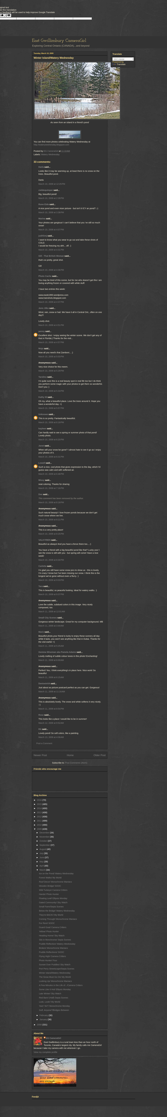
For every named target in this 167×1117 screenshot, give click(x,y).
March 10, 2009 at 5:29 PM (51, 371)
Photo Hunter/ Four (48, 960)
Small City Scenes (47, 618)
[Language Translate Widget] (123, 59)
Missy (41, 480)
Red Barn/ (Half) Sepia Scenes (53, 998)
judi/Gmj (42, 236)
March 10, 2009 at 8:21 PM (51, 519)
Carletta (42, 566)
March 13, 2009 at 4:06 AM (51, 737)
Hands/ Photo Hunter (49, 894)
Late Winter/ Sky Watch (50, 993)
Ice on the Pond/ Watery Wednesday (56, 873)
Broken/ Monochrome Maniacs (53, 948)
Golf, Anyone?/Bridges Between (54, 1010)
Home (70, 755)
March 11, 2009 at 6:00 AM (51, 660)
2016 (39, 800)
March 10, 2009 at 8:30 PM (51, 560)
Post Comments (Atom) (76, 763)
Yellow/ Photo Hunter (49, 931)
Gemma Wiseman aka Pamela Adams (57, 652)
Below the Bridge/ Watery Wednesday (57, 911)
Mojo (40, 348)
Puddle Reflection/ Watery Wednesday (57, 944)
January (44, 1019)
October (44, 841)
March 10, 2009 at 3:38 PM (51, 212)
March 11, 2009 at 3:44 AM (51, 626)
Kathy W (42, 397)
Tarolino (42, 377)
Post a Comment (44, 743)
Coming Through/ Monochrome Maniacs (58, 919)
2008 (39, 1024)
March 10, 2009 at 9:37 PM (51, 594)
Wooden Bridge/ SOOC (50, 886)
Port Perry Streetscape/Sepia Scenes (56, 969)
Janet (41, 446)
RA (39, 729)
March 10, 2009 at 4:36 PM (51, 270)
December (45, 832)
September (45, 845)
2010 (39, 825)
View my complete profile (45, 1052)
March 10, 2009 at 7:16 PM (51, 488)
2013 (39, 812)
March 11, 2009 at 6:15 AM (51, 677)
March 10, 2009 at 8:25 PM (51, 534)
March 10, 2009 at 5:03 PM (51, 356)
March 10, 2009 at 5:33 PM (51, 391)
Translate (119, 64)
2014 (39, 808)
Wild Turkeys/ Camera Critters (53, 890)
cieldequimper (45, 190)
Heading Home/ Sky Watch (51, 935)
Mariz (41, 632)
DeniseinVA (44, 683)
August (43, 849)
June (42, 857)
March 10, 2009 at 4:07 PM (51, 229)
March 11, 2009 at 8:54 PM (51, 709)
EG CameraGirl (53, 1038)
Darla (41, 167)
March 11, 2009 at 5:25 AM (51, 646)
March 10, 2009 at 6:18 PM (51, 422)
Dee (40, 494)
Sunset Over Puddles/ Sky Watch (54, 964)
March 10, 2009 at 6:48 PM (51, 474)
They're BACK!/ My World (51, 915)
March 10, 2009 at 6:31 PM (51, 457)
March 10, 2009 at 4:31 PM (51, 250)
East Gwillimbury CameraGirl (59, 40)
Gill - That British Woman (51, 256)
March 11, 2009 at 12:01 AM (51, 611)
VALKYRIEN (44, 540)
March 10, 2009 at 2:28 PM (51, 198)
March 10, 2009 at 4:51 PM (51, 325)
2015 (39, 804)
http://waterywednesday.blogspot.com (51, 145)
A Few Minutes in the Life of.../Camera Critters (61, 985)
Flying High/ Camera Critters (52, 956)
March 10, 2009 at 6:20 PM (51, 439)
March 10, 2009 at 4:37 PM (51, 302)
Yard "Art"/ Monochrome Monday (54, 1006)
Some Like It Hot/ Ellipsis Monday (55, 989)
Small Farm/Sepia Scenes (51, 906)
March (43, 870)
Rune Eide (43, 204)
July (42, 853)
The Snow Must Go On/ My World (55, 977)
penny (41, 331)
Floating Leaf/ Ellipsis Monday (53, 898)
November (45, 837)
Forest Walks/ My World (50, 877)
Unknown (43, 414)
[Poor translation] (7, 15)
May (42, 861)
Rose (41, 715)
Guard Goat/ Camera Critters (52, 927)
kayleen (42, 428)
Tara (40, 586)
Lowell (41, 463)
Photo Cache (44, 276)
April (42, 866)
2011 (39, 821)
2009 (39, 829)
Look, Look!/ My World (49, 1002)
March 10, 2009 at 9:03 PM (51, 580)
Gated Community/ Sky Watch (53, 902)
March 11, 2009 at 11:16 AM (51, 691)
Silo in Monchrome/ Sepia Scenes (55, 940)
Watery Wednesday (50, 154)
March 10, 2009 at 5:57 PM (51, 408)
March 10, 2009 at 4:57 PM (51, 342)
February (44, 1015)
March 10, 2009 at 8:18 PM (51, 502)
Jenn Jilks (43, 308)
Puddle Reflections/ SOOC (51, 952)
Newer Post (40, 755)
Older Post (100, 755)
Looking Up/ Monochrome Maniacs (55, 981)
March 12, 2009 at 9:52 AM (51, 723)
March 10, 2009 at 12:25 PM (51, 184)
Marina (41, 218)
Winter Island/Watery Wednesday (55, 973)
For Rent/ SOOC (47, 923)
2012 (39, 816)
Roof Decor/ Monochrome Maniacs (55, 882)
